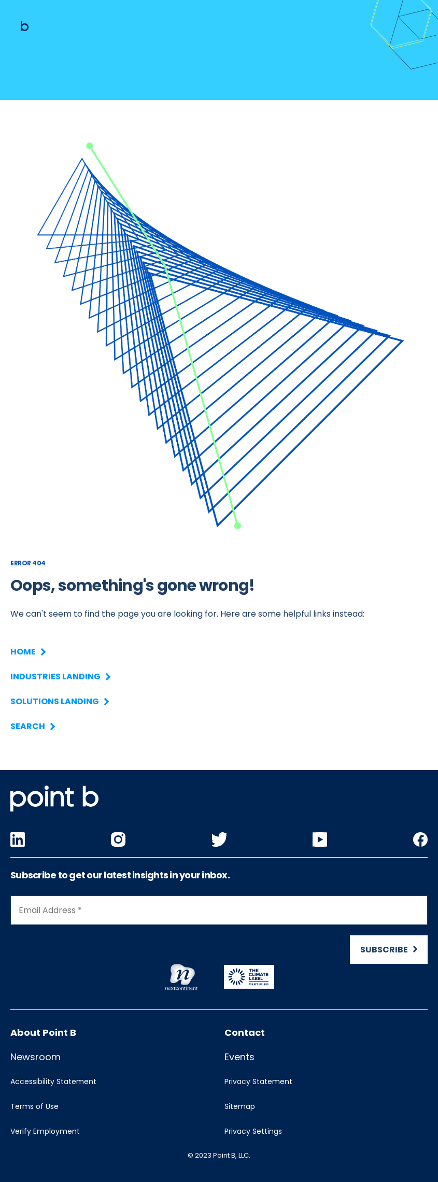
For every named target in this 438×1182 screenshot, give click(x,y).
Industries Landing (59, 676)
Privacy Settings (253, 1131)
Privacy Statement (258, 1081)
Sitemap (239, 1106)
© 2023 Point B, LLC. (219, 1155)
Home (27, 652)
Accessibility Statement (53, 1081)
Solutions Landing (59, 701)
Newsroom (35, 1056)
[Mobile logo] (25, 26)
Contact (244, 1032)
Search (32, 726)
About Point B (43, 1032)
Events (239, 1056)
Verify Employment (45, 1131)
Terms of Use (34, 1106)
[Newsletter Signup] (219, 934)
